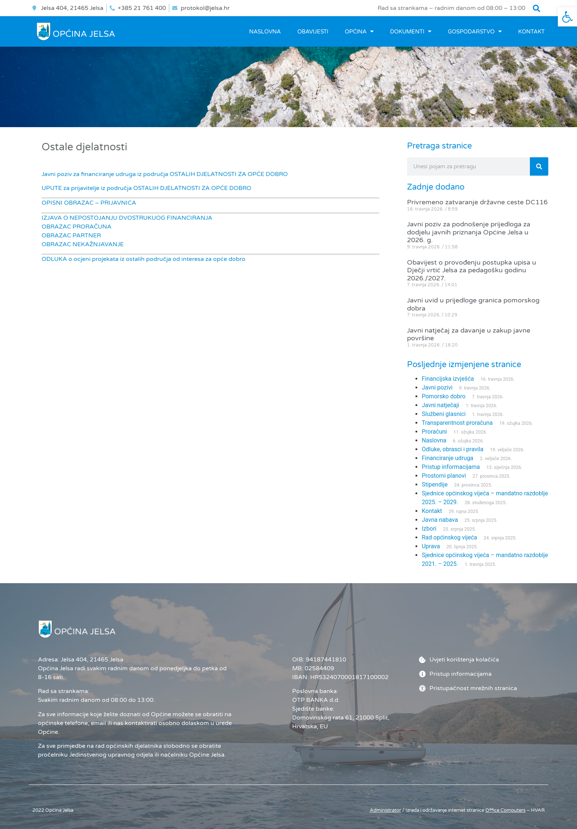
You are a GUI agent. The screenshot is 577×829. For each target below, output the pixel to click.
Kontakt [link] (531, 31)
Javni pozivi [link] (437, 387)
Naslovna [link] (265, 31)
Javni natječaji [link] (440, 405)
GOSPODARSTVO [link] (475, 31)
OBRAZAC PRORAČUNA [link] (76, 226)
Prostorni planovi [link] (444, 475)
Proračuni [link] (434, 431)
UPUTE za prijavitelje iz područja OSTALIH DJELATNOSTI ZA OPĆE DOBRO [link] (146, 188)
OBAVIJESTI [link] (312, 31)
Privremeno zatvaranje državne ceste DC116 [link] (477, 202)
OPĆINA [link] (359, 31)
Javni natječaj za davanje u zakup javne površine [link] (468, 334)
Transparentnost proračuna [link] (457, 422)
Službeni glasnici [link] (444, 413)
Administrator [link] (385, 810)
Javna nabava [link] (440, 519)
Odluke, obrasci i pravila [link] (452, 449)
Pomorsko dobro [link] (444, 396)
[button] (536, 8)
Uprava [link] (431, 546)
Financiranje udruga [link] (447, 458)
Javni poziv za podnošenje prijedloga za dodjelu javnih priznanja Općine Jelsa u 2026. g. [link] (468, 232)
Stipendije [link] (434, 484)
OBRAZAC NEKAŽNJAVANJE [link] (83, 244)
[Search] (539, 166)
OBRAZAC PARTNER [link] (71, 235)
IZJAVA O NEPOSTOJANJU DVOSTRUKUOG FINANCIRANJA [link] (127, 218)
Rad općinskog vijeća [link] (449, 537)
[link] (567, 16)
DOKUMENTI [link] (410, 31)
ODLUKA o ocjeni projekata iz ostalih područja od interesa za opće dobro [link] (143, 259)
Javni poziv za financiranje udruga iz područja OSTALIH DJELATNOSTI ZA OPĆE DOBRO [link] (165, 174)
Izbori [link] (429, 528)
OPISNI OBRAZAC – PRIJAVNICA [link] (89, 203)
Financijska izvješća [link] (448, 378)
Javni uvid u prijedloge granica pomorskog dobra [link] (473, 304)
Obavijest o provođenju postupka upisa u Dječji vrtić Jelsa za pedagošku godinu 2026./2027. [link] (471, 270)
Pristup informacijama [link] (451, 466)
